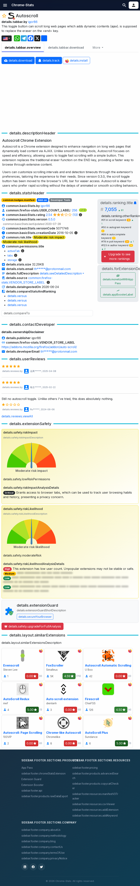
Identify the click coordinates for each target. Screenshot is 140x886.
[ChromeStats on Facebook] (33, 866)
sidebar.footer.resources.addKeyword (95, 815)
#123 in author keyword (117, 245)
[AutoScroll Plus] (108, 731)
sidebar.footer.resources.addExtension (95, 809)
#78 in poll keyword (115, 241)
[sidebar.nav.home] (23, 5)
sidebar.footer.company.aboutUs (40, 829)
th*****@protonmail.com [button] (52, 269)
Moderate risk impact (49, 237)
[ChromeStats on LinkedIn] (24, 866)
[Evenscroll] (23, 664)
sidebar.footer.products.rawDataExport (44, 796)
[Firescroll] (108, 698)
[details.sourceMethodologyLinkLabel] (48, 282)
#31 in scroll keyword (116, 220)
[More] (97, 47)
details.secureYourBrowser (35, 616)
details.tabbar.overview (23, 47)
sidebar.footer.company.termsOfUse (43, 852)
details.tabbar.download (66, 47)
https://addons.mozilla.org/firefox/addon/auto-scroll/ (39, 347)
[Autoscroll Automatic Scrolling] (108, 664)
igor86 (32, 22)
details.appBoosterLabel (118, 292)
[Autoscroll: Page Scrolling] (23, 731)
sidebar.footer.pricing (85, 767)
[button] (5, 5)
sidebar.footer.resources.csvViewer (93, 804)
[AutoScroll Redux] (23, 698)
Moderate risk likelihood (20, 242)
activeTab (14, 251)
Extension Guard (31, 779)
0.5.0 (51, 219)
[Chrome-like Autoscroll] (63, 731)
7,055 (114, 209)
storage (12, 260)
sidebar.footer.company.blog (38, 841)
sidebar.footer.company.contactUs (42, 846)
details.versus (17, 296)
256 (75, 210)
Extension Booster (32, 784)
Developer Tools (60, 200)
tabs (10, 255)
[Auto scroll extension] (63, 698)
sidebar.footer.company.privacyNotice (44, 858)
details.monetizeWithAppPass (118, 279)
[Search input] (47, 313)
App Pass (27, 767)
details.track (49, 60)
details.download (18, 60)
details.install (76, 61)
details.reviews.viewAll (17, 416)
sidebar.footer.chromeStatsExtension (43, 773)
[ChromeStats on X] (41, 866)
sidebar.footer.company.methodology (43, 835)
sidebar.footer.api (31, 790)
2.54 (64, 215)
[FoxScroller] (63, 664)
